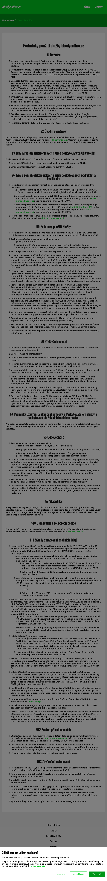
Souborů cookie (37, 866)
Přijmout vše (97, 874)
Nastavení (60, 874)
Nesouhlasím (78, 874)
